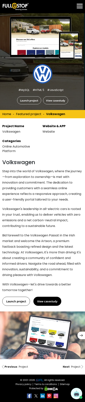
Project (14, 367)
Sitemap (65, 384)
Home (6, 114)
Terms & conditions (45, 384)
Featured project (28, 114)
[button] (81, 335)
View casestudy (55, 100)
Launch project (29, 100)
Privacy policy (23, 384)
